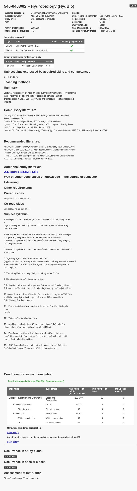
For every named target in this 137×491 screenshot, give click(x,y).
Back (133, 5)
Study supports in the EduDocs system (21, 172)
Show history (13, 432)
